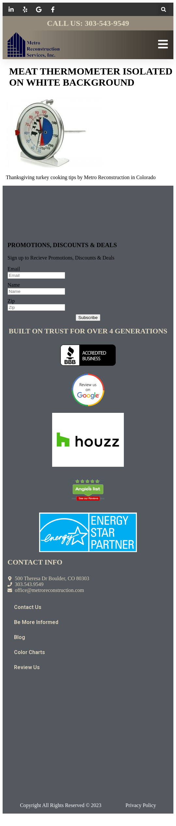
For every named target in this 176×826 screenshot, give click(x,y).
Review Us (27, 667)
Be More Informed (36, 622)
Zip (11, 301)
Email (13, 269)
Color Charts (29, 652)
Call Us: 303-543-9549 (88, 23)
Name (13, 285)
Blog (19, 637)
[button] (163, 9)
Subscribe (87, 317)
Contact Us (27, 607)
